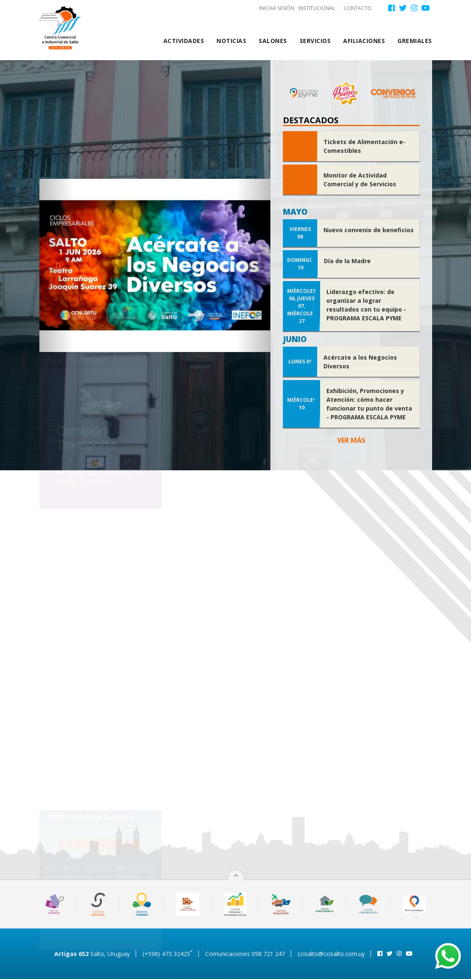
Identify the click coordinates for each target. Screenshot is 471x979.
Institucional (316, 8)
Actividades (183, 41)
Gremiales (414, 41)
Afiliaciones (364, 41)
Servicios (315, 41)
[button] (56, 265)
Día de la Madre (347, 261)
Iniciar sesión (276, 8)
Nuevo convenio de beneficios (368, 230)
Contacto (358, 8)
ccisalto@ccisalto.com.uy (331, 954)
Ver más (351, 440)
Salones (273, 41)
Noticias (231, 41)
